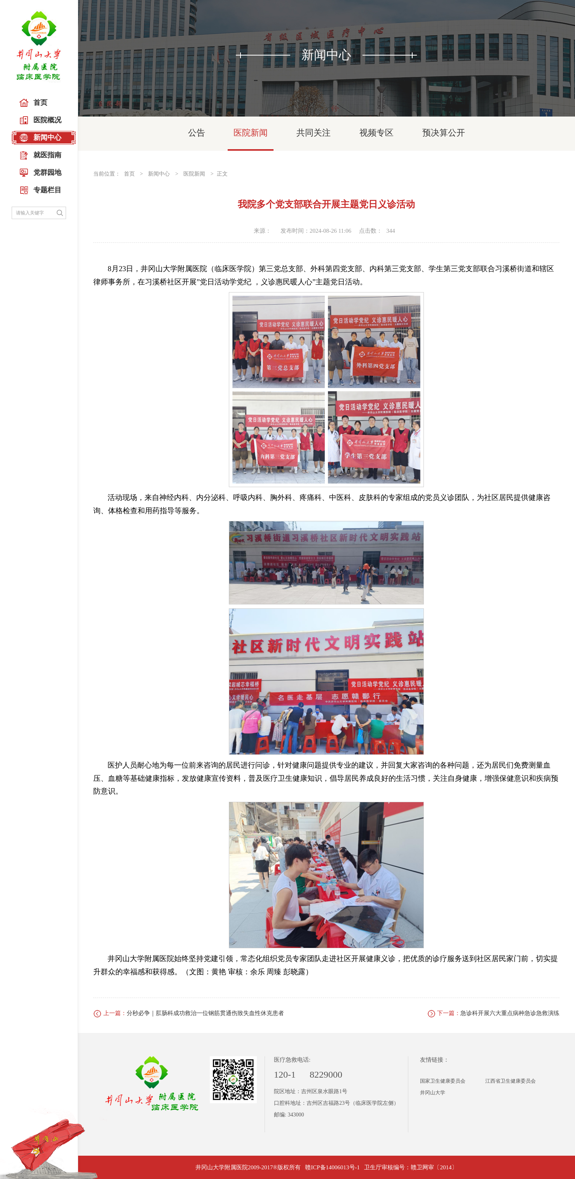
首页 (129, 174)
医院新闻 (250, 133)
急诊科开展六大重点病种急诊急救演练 (509, 1013)
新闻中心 (159, 174)
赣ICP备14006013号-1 (332, 1167)
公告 (196, 133)
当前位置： (106, 174)
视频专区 (376, 133)
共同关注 (313, 133)
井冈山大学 (432, 1092)
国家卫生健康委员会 (442, 1081)
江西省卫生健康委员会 (510, 1081)
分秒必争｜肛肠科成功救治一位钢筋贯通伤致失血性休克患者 (205, 1013)
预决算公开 (443, 133)
